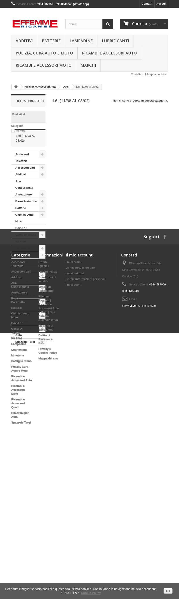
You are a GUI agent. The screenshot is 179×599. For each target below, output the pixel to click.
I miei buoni (73, 433)
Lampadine (81, 40)
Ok (168, 591)
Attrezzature (23, 210)
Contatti (147, 3)
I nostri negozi (48, 420)
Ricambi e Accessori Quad (26, 334)
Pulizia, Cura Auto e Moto (44, 53)
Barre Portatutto (26, 216)
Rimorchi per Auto (24, 347)
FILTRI (20, 131)
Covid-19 (21, 243)
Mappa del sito (156, 74)
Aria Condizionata (24, 200)
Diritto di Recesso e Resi (45, 488)
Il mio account (79, 404)
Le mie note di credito (80, 416)
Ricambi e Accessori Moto (44, 65)
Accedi (161, 3)
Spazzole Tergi (25, 357)
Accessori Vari (25, 183)
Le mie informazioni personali (85, 428)
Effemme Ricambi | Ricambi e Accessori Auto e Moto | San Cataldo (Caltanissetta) (48, 457)
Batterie (51, 40)
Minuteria (21, 277)
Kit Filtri (20, 257)
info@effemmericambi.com (139, 454)
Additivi (24, 40)
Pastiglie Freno (25, 284)
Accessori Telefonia (22, 173)
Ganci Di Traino (25, 250)
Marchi (88, 65)
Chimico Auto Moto (24, 233)
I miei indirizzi (75, 422)
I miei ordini (74, 411)
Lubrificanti (115, 40)
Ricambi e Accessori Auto (109, 53)
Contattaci (137, 74)
